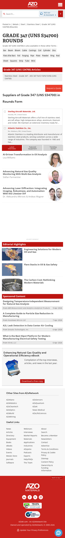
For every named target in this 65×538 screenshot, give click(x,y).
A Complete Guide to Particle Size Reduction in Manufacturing (28, 314)
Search (44, 432)
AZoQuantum (38, 403)
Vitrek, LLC (12, 342)
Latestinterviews (12, 148)
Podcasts (27, 452)
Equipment (11, 439)
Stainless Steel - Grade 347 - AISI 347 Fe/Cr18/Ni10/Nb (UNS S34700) (30, 77)
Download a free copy (32, 381)
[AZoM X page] (35, 497)
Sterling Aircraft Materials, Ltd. (21, 111)
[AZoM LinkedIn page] (24, 497)
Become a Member (49, 435)
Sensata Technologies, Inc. (18, 329)
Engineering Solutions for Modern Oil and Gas (42, 250)
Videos (9, 449)
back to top (57, 478)
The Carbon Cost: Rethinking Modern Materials (39, 281)
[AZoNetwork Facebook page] (30, 497)
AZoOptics (10, 410)
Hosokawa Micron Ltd (16, 320)
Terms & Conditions (49, 449)
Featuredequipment (32, 148)
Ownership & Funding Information (47, 468)
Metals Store (11, 456)
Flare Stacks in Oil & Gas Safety (40, 264)
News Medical (38, 410)
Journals (9, 459)
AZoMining (11, 416)
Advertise (45, 445)
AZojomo (27, 449)
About (43, 429)
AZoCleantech (12, 406)
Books (8, 442)
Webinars (28, 429)
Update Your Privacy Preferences (32, 530)
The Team (28, 462)
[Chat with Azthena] (58, 533)
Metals (16, 24)
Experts (27, 456)
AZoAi (34, 406)
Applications (29, 442)
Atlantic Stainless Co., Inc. (19, 128)
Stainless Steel (33, 24)
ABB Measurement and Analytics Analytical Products (29, 308)
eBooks (9, 445)
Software (10, 462)
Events (9, 452)
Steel (23, 24)
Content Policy (47, 462)
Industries (28, 445)
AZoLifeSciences (39, 413)
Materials (28, 439)
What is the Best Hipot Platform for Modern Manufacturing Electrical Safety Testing (26, 337)
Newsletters (46, 439)
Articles (9, 432)
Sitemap (44, 458)
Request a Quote (54, 88)
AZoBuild (10, 413)
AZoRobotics (11, 403)
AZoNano (10, 399)
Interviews (28, 432)
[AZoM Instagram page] (41, 497)
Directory (10, 435)
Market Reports (30, 435)
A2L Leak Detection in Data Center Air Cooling (28, 325)
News (8, 429)
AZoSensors (37, 399)
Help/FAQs (28, 459)
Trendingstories (53, 148)
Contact (44, 442)
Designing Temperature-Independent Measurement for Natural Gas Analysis (31, 302)
